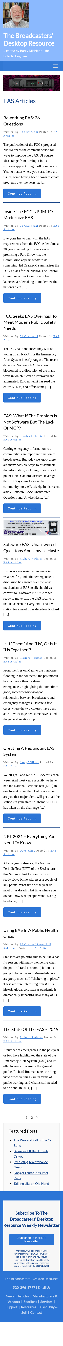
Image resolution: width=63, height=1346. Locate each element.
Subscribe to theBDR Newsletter (31, 1239)
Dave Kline (27, 850)
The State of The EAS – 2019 (30, 1029)
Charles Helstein (31, 436)
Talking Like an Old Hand (31, 1183)
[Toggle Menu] (55, 66)
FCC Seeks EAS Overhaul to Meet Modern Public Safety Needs (30, 322)
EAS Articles (12, 439)
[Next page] (37, 1117)
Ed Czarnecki (29, 131)
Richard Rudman (31, 558)
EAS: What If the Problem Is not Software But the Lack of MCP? (30, 422)
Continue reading (22, 193)
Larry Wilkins (29, 762)
